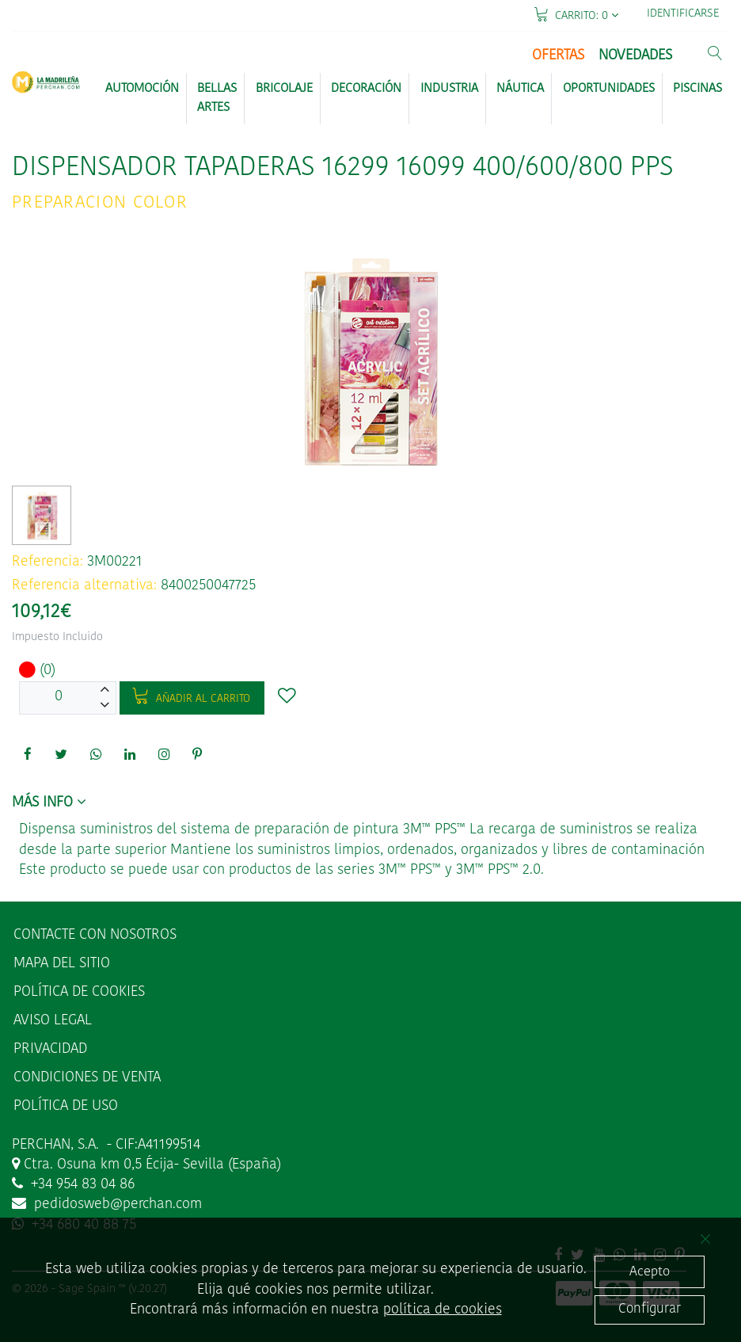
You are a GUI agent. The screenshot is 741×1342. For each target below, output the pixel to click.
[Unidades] (58, 698)
